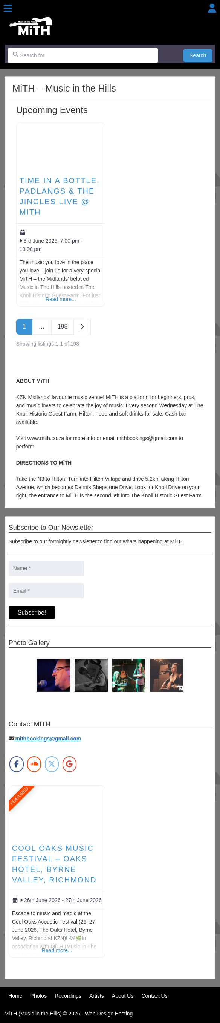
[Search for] (83, 55)
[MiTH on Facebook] (16, 764)
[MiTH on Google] (69, 764)
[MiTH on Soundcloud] (34, 764)
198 (63, 326)
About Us (123, 996)
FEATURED (19, 796)
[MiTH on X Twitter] (52, 764)
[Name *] (46, 568)
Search (200, 54)
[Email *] (46, 590)
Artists (96, 996)
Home (15, 996)
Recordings (68, 996)
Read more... (61, 299)
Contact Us (154, 996)
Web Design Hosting (109, 1014)
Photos (39, 996)
